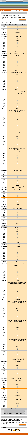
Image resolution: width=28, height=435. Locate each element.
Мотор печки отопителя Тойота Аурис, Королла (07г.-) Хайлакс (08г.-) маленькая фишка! (17, 321)
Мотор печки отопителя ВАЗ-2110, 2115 (17, 53)
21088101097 (17, 51)
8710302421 (17, 318)
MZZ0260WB (17, 357)
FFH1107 (17, 185)
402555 (17, 204)
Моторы (11, 22)
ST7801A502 (17, 146)
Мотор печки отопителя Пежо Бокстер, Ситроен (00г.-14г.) (17, 206)
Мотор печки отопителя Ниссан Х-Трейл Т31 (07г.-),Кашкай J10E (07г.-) (17, 187)
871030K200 (17, 299)
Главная (2, 22)
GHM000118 (17, 337)
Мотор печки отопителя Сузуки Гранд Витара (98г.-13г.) (17, 225)
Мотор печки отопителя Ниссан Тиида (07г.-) (17, 168)
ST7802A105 (17, 127)
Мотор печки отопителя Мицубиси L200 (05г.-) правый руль (17, 111)
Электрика (7, 22)
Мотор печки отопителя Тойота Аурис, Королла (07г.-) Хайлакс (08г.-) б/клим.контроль (17, 283)
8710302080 (17, 261)
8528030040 (17, 32)
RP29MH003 (17, 166)
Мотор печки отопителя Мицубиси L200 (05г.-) (17, 129)
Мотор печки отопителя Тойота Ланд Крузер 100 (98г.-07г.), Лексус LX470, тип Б (17, 378)
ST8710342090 (17, 280)
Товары (3, 10)
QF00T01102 (17, 89)
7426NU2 (17, 223)
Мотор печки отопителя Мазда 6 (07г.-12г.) (17, 72)
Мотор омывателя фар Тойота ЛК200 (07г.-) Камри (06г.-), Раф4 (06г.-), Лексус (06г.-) (17, 34)
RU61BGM (17, 70)
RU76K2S (17, 242)
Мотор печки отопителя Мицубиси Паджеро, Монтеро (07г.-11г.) (17, 149)
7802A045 (17, 108)
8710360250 (17, 395)
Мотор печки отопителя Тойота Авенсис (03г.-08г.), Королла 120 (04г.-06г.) (17, 264)
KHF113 (17, 376)
